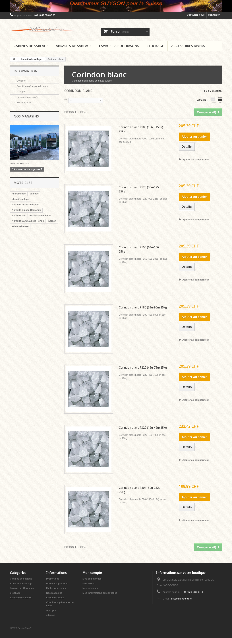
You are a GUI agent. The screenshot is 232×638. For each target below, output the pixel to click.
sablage (34, 193)
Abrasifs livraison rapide (25, 204)
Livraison (21, 80)
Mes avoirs (88, 583)
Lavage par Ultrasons (119, 46)
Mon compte (92, 573)
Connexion (214, 14)
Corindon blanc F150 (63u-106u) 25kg (140, 249)
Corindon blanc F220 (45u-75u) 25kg (143, 367)
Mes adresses (90, 588)
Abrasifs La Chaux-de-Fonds (28, 221)
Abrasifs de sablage (74, 46)
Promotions (52, 578)
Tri (65, 100)
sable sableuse (20, 226)
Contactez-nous (196, 14)
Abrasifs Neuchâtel (40, 215)
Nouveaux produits (57, 583)
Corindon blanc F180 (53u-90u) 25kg (143, 307)
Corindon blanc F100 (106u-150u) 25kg (141, 129)
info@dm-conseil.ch (181, 598)
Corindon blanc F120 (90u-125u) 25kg (140, 189)
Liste (220, 100)
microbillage (19, 193)
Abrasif (52, 221)
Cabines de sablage (31, 46)
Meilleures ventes (56, 588)
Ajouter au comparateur (195, 159)
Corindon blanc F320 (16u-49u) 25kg (143, 427)
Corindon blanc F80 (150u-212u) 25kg (140, 490)
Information (26, 71)
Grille (213, 100)
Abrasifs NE (18, 215)
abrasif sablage (20, 199)
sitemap (50, 615)
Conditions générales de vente (32, 86)
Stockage (155, 46)
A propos (21, 91)
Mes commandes (92, 578)
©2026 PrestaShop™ (21, 628)
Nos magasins (24, 102)
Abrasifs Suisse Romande (26, 210)
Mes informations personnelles (99, 593)
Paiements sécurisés (27, 97)
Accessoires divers (188, 46)
